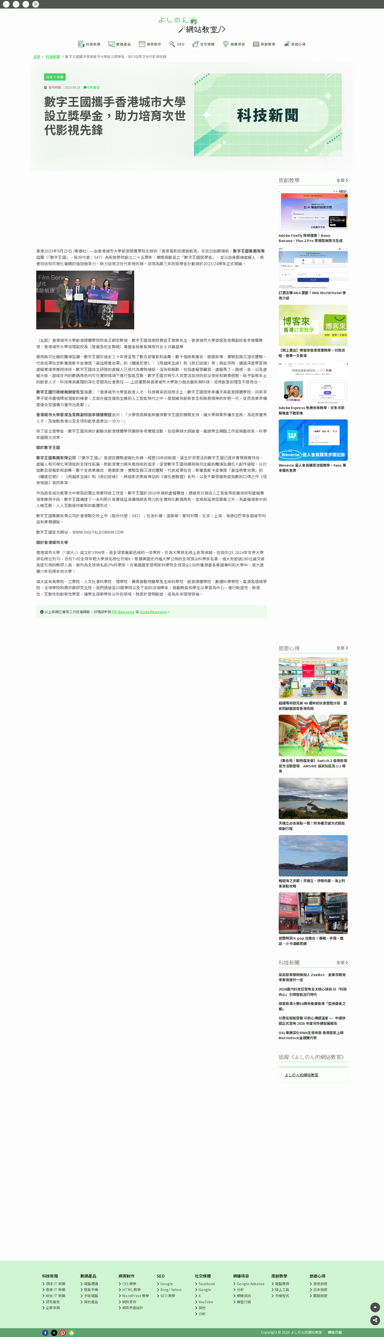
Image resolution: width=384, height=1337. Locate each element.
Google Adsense (250, 1283)
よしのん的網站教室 (301, 1074)
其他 (202, 1307)
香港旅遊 (320, 1283)
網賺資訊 (244, 1295)
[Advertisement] (151, 209)
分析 (202, 1313)
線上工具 (282, 1289)
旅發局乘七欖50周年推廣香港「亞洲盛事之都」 (312, 1006)
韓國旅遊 (320, 1295)
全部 (340, 180)
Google (166, 1283)
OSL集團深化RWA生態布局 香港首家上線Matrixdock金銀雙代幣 (311, 1035)
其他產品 (91, 1301)
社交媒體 (203, 1276)
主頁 (36, 56)
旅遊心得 (317, 1276)
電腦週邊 (91, 1283)
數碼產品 (88, 1276)
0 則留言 (94, 87)
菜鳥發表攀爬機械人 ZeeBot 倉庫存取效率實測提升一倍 (312, 977)
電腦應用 (282, 1283)
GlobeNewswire (153, 611)
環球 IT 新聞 (55, 1283)
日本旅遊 (320, 1289)
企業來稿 (53, 1307)
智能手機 (91, 1289)
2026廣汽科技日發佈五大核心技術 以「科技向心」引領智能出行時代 (313, 991)
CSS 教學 (129, 1283)
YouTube (206, 1301)
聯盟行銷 (244, 1301)
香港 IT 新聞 (55, 1289)
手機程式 (282, 1295)
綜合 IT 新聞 (54, 77)
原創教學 (279, 1276)
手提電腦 (91, 1295)
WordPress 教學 (135, 1295)
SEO (161, 1276)
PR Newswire (123, 611)
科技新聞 (53, 56)
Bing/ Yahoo (170, 1289)
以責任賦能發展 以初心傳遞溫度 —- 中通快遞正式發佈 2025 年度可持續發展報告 (312, 1020)
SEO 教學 (167, 1295)
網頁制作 (126, 1276)
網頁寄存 (129, 1301)
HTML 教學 (131, 1289)
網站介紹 (335, 1332)
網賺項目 (241, 1276)
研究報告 (53, 1301)
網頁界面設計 (132, 1307)
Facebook (207, 1283)
